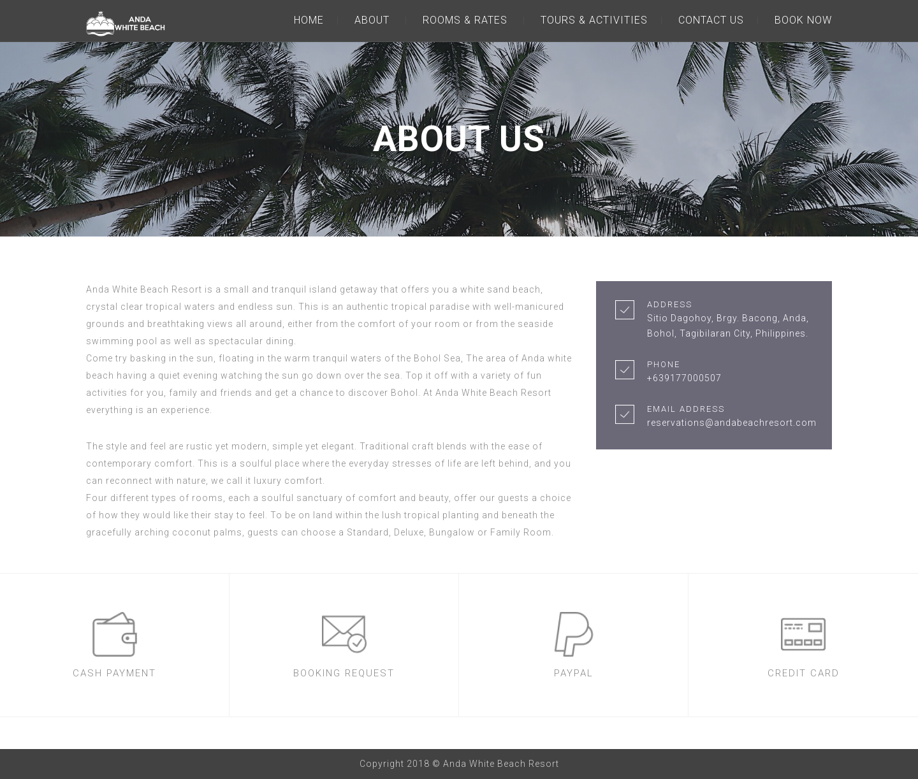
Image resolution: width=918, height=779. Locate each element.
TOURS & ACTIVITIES (594, 20)
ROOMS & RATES (465, 20)
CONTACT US (711, 20)
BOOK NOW (803, 20)
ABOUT (372, 20)
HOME (309, 20)
